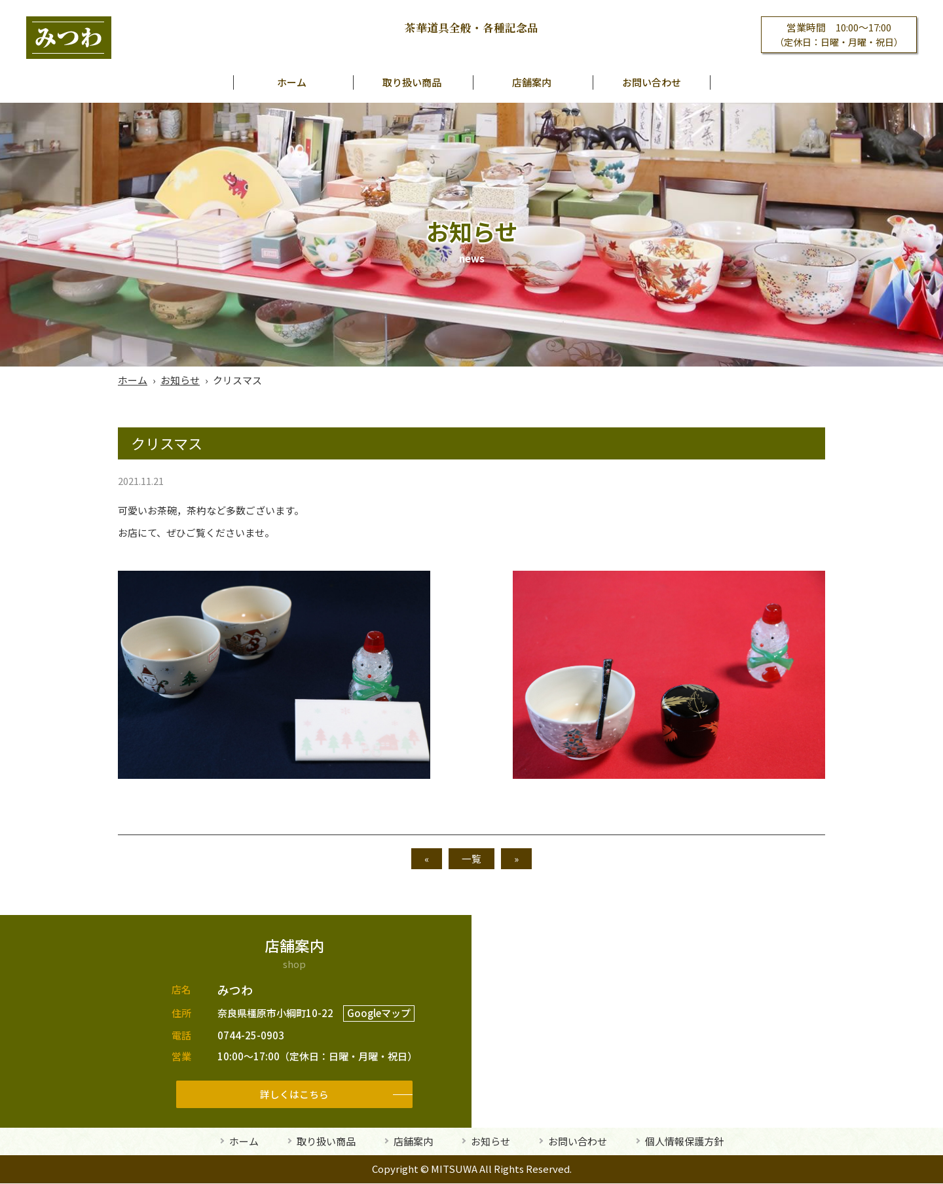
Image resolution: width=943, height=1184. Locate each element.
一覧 (471, 858)
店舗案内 (531, 82)
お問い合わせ (651, 82)
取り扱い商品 (411, 82)
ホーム (291, 82)
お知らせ (180, 380)
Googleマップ (379, 1013)
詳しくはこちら (294, 1094)
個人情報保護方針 (684, 1142)
